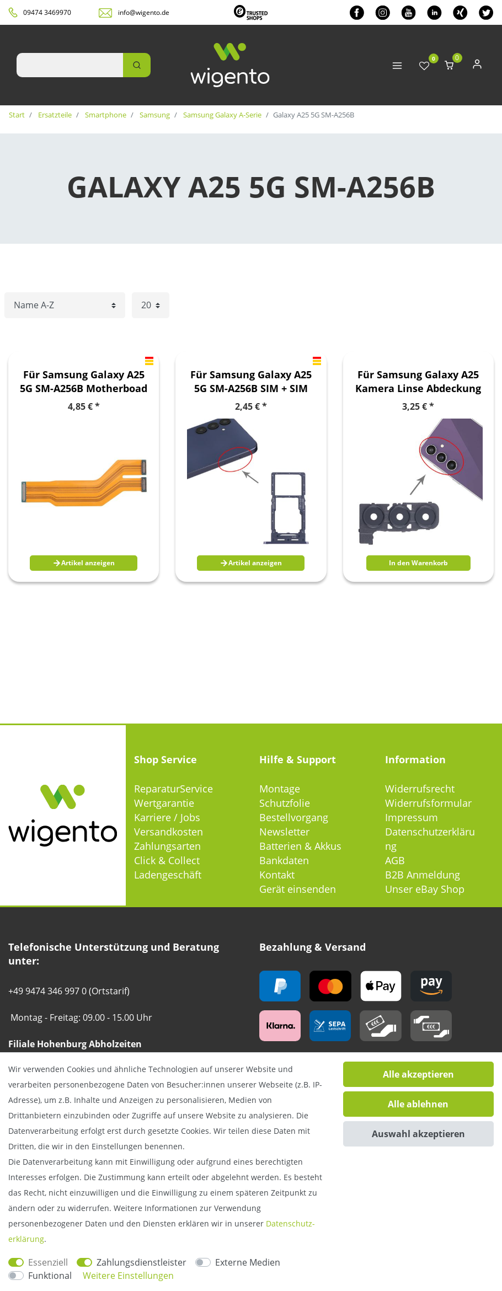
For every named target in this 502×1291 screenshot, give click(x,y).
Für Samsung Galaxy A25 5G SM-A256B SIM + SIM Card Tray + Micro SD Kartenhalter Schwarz (251, 381)
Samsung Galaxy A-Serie (221, 115)
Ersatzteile (54, 115)
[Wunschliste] (424, 66)
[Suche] (137, 65)
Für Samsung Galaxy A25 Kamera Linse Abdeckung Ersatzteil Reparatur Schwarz (418, 381)
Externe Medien (247, 1262)
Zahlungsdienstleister (141, 1262)
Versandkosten (168, 831)
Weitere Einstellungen (128, 1275)
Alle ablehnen (418, 1104)
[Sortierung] (64, 305)
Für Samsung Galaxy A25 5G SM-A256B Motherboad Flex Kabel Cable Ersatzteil (83, 381)
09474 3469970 (47, 12)
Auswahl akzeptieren (418, 1134)
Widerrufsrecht (420, 788)
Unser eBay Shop (424, 889)
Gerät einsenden (297, 889)
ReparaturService (173, 788)
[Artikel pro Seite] (150, 305)
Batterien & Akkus (300, 846)
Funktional (50, 1275)
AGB (395, 860)
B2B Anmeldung (422, 874)
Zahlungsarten (167, 846)
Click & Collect (167, 860)
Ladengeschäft (167, 874)
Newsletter (284, 831)
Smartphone (104, 115)
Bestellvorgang (293, 817)
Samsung (154, 115)
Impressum (411, 817)
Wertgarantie (164, 803)
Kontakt (277, 874)
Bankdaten (284, 860)
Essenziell (48, 1262)
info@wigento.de (143, 12)
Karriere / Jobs (167, 817)
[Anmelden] (477, 66)
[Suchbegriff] (70, 65)
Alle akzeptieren (418, 1074)
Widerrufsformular (428, 803)
